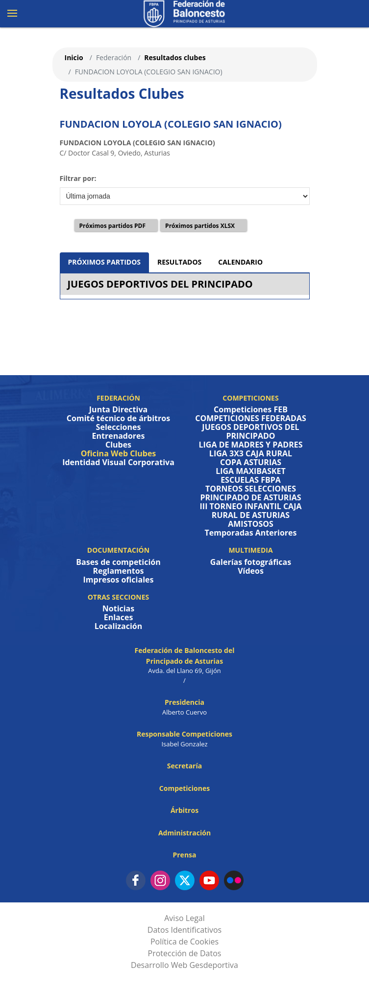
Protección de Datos (184, 953)
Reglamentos (118, 570)
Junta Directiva (118, 409)
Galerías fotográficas (250, 562)
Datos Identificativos (184, 929)
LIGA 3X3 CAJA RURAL (250, 453)
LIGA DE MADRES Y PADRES (251, 444)
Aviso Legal (184, 918)
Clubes (118, 444)
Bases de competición (118, 562)
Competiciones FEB (251, 409)
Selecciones (118, 427)
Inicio (74, 57)
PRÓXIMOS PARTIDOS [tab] (104, 262)
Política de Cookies (184, 941)
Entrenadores (118, 435)
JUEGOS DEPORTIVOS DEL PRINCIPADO (160, 284)
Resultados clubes (174, 57)
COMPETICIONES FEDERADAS (250, 418)
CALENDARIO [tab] (240, 262)
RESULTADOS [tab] (179, 262)
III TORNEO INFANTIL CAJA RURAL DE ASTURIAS (251, 510)
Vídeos (251, 570)
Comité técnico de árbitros (118, 418)
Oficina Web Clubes (118, 453)
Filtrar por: (78, 178)
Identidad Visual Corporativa (118, 462)
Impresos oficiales (118, 579)
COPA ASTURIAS (250, 462)
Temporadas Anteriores (251, 532)
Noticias (118, 608)
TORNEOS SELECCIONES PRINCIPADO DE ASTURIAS (250, 493)
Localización (119, 626)
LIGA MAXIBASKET (251, 471)
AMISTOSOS (250, 523)
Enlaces (118, 617)
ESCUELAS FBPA (251, 479)
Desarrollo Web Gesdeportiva (184, 965)
